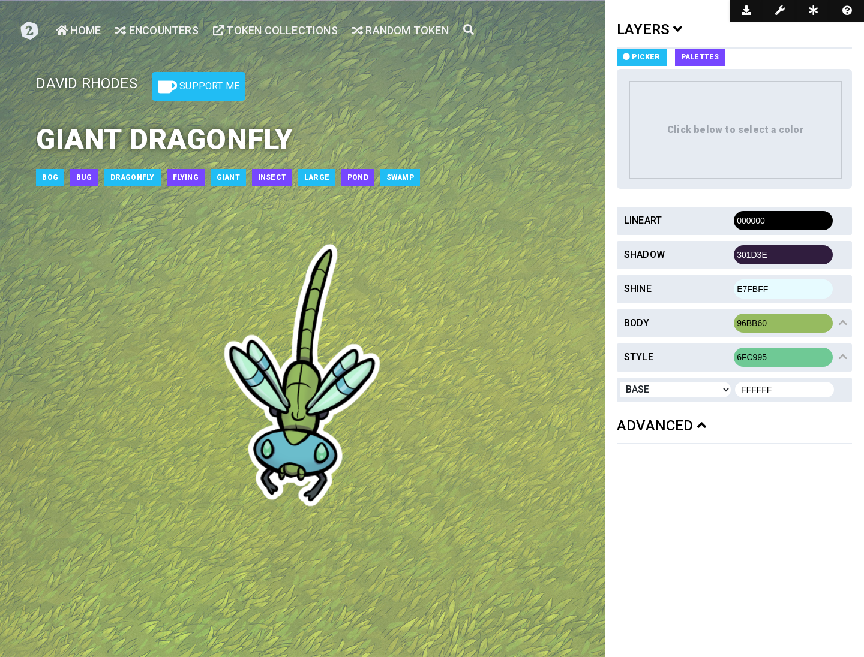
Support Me (198, 87)
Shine (638, 288)
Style (638, 357)
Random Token (400, 30)
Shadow (644, 254)
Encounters (156, 30)
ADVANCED (661, 425)
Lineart (643, 220)
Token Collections (275, 30)
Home (78, 30)
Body (637, 322)
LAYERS (650, 29)
